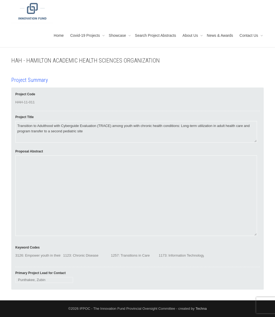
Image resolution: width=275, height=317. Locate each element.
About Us (191, 35)
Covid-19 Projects (85, 35)
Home (59, 35)
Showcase (118, 35)
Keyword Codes (27, 247)
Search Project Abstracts (155, 35)
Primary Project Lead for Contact (40, 273)
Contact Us (249, 35)
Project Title (24, 117)
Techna (201, 309)
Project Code (25, 94)
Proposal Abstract (29, 151)
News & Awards (220, 35)
